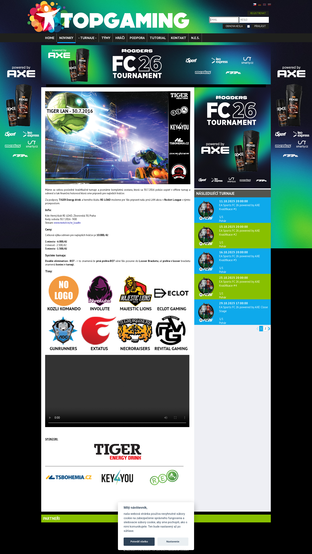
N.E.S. (195, 38)
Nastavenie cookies (178, 550)
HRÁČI (120, 38)
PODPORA (137, 38)
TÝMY (105, 38)
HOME (49, 38)
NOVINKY (66, 38)
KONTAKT (178, 38)
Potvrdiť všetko (139, 541)
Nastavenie (172, 541)
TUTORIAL (158, 38)
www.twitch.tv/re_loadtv (67, 222)
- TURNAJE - (87, 38)
